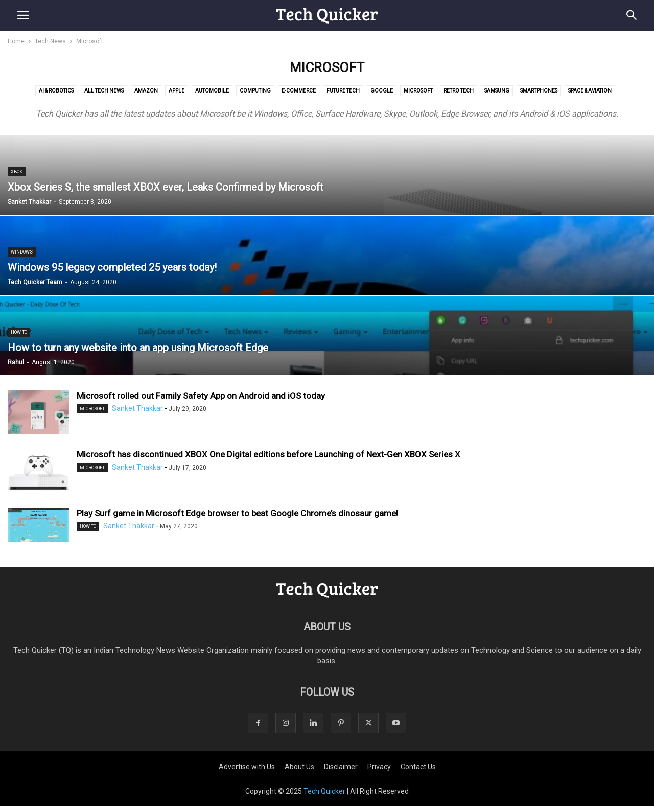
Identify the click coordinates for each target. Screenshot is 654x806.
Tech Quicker (324, 791)
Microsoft (418, 91)
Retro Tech (458, 91)
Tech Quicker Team (35, 282)
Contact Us (418, 767)
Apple (176, 91)
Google (381, 91)
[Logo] (327, 595)
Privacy (379, 767)
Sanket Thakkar (29, 201)
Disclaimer (341, 767)
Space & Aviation (590, 91)
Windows (22, 252)
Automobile (212, 91)
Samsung (496, 91)
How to (19, 332)
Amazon (146, 91)
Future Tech (343, 91)
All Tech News (104, 91)
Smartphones (538, 91)
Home (16, 41)
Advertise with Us (247, 767)
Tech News (50, 41)
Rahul (16, 362)
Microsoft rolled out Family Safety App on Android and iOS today (201, 395)
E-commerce (299, 91)
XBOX (16, 171)
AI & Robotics (56, 91)
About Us (299, 767)
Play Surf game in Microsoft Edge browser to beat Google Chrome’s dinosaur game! (237, 513)
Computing (255, 91)
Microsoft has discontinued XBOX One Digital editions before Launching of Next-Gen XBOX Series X (268, 454)
